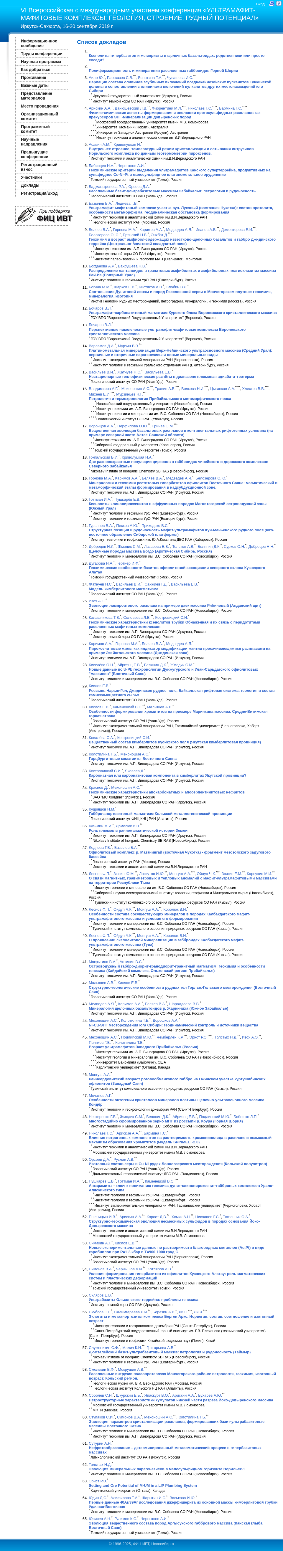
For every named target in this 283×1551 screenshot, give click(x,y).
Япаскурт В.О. (156, 1395)
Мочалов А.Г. (100, 1095)
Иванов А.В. (206, 229)
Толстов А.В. (183, 547)
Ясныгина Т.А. (150, 77)
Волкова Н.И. (193, 389)
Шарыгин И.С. (154, 1498)
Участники (31, 177)
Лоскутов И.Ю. (151, 874)
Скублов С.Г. (100, 1312)
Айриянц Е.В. (129, 665)
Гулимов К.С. (126, 1519)
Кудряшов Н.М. (102, 809)
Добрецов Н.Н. (261, 547)
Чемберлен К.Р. (170, 1037)
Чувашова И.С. (180, 77)
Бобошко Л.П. (245, 1117)
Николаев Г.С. (200, 108)
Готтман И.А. (100, 499)
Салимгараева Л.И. (131, 1312)
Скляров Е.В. (100, 1295)
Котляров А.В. (160, 1269)
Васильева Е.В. (158, 372)
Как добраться (35, 69)
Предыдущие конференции (34, 154)
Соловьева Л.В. (137, 618)
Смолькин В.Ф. (102, 1369)
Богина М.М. (100, 287)
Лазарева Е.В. (156, 547)
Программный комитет (35, 129)
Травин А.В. (165, 389)
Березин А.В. (164, 1312)
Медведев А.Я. (179, 229)
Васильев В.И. (101, 372)
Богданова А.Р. (101, 266)
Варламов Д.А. (102, 346)
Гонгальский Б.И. (103, 457)
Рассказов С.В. (120, 77)
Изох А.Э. (97, 601)
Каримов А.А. (151, 229)
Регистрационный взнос (39, 167)
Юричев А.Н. (100, 1519)
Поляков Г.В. (100, 1042)
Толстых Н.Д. (226, 1037)
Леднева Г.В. (127, 203)
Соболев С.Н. (101, 1395)
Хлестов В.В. (253, 389)
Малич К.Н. (132, 1347)
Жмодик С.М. (129, 547)
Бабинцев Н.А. (101, 165)
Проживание (33, 77)
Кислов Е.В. (99, 686)
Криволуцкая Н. (127, 144)
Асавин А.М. (99, 144)
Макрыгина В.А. (102, 962)
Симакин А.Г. (100, 1243)
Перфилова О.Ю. (132, 426)
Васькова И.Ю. (182, 1498)
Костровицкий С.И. (171, 618)
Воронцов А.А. (101, 426)
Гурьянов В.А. (101, 525)
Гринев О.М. (163, 426)
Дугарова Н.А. (101, 563)
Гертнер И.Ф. (128, 563)
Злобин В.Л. (176, 287)
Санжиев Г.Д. (155, 584)
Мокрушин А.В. (131, 1369)
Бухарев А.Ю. (210, 1395)
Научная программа (41, 61)
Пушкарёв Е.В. (127, 499)
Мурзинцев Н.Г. (129, 394)
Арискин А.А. (100, 108)
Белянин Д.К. (209, 547)
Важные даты (35, 85)
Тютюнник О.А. (236, 1217)
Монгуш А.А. (180, 874)
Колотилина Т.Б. (103, 754)
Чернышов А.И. (131, 165)
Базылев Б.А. (100, 203)
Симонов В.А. (101, 1269)
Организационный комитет (39, 116)
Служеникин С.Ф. (104, 1347)
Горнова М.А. (124, 229)
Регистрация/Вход (39, 193)
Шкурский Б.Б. (128, 1395)
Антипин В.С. (131, 962)
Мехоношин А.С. (135, 389)
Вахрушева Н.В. (132, 266)
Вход (260, 4)
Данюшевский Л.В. (131, 108)
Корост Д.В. (157, 1217)
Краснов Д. (98, 788)
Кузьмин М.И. (100, 826)
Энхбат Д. (159, 235)
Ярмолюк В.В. (128, 826)
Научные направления (34, 141)
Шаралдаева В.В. (184, 1004)
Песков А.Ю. (127, 525)
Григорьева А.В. (160, 1347)
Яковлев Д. (134, 771)
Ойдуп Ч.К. (206, 874)
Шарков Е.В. (124, 287)
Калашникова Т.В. (104, 618)
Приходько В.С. (155, 525)
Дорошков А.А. (166, 1020)
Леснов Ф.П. (99, 874)
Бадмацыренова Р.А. (107, 186)
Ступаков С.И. (101, 1417)
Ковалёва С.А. (101, 737)
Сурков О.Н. (234, 547)
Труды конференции (41, 53)
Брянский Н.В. (135, 235)
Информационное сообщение (39, 43)
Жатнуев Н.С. (129, 372)
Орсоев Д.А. (139, 186)
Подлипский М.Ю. (136, 1037)
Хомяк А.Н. (181, 1217)
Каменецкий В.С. (127, 707)
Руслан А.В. (123, 1159)
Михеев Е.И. (100, 394)
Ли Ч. (198, 1312)
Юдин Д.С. (98, 1498)
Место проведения (40, 106)
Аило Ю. (96, 77)
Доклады (30, 185)
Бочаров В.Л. (100, 308)
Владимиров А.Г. (103, 389)
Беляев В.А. (99, 229)
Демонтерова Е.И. (237, 229)
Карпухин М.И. (259, 874)
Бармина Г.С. (230, 108)
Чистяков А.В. (151, 287)
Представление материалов (36, 95)
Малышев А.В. (160, 707)
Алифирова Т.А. (124, 1498)
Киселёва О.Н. (101, 665)
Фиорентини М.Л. (167, 108)
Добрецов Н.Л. (101, 547)
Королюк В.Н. (175, 909)
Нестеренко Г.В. (102, 1117)
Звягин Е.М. (232, 874)
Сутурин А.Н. (100, 1443)
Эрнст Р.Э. (198, 1037)
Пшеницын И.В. (102, 1217)
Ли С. (183, 1312)
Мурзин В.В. (128, 346)
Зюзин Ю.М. (124, 874)
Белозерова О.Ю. (104, 235)
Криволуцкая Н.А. (137, 457)
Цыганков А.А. (222, 389)
